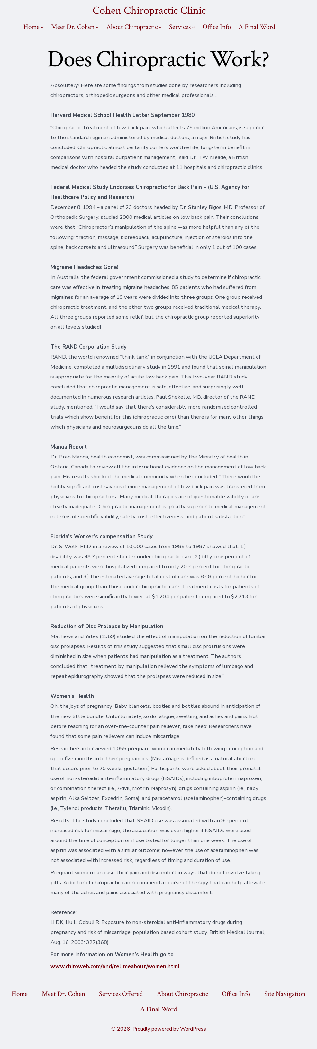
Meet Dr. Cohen (75, 26)
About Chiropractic (134, 26)
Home (33, 26)
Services (182, 26)
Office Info (217, 26)
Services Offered (121, 994)
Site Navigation (284, 994)
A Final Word (257, 26)
